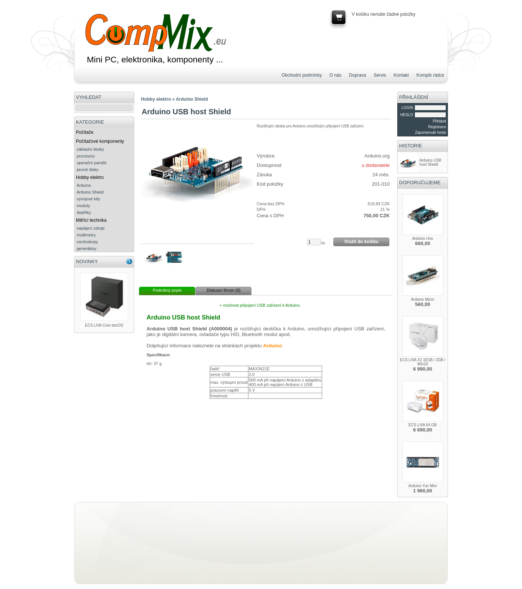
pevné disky (87, 169)
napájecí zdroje (91, 228)
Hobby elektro (90, 177)
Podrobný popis (167, 290)
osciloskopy (87, 241)
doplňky (84, 212)
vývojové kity (88, 199)
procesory (86, 156)
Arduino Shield (90, 192)
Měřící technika (91, 220)
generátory (87, 248)
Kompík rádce (430, 75)
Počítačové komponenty (100, 141)
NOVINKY (87, 261)
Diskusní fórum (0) (224, 290)
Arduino (84, 185)
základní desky (90, 149)
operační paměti (91, 162)
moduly (83, 205)
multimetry (86, 235)
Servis (380, 75)
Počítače (85, 132)
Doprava (357, 75)
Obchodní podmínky (301, 75)
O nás (336, 75)
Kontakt (401, 75)
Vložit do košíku (361, 241)
